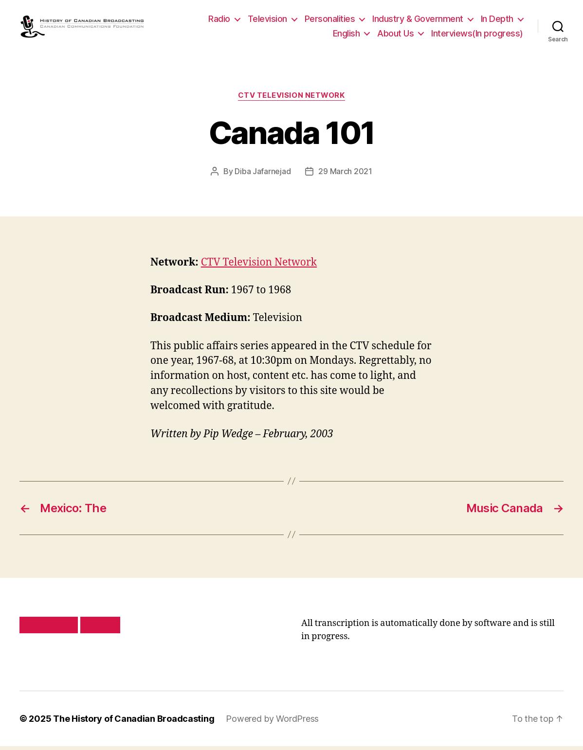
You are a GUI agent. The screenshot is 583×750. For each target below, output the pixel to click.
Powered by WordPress (272, 722)
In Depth (497, 21)
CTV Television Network (291, 100)
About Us (395, 35)
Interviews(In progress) (477, 35)
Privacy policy (48, 629)
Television (267, 21)
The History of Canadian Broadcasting (133, 722)
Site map (100, 629)
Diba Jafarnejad (263, 175)
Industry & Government (417, 21)
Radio (219, 21)
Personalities (330, 21)
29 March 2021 (345, 175)
